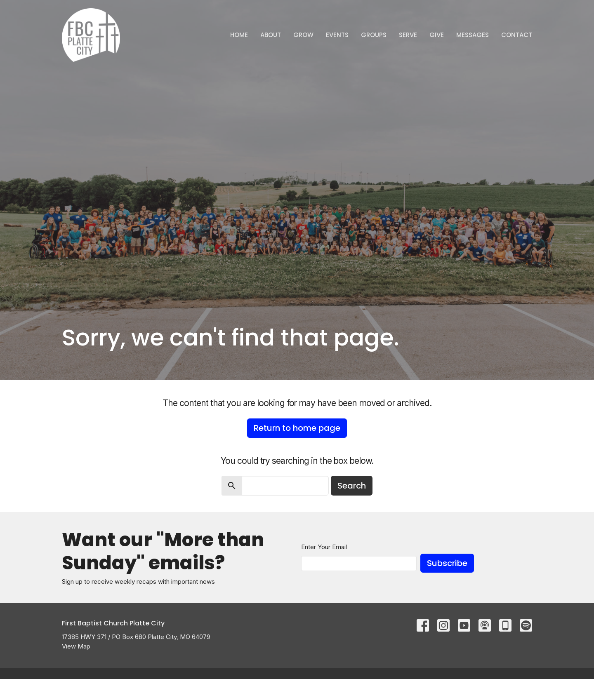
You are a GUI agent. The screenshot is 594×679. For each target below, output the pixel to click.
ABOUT (270, 35)
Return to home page (297, 428)
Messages (472, 35)
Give (436, 35)
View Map (76, 646)
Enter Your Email (324, 547)
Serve (408, 35)
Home (239, 35)
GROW (303, 35)
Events (337, 35)
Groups (374, 35)
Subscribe (447, 563)
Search (351, 485)
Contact (516, 35)
